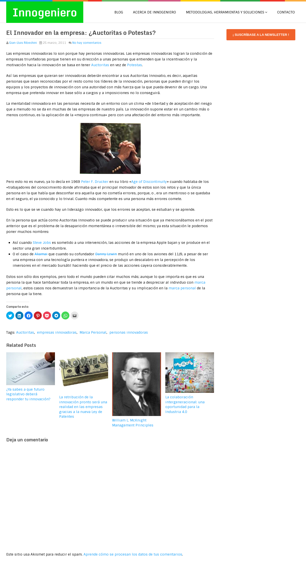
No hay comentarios (86, 43)
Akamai (41, 254)
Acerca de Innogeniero (154, 12)
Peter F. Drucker (94, 181)
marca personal (182, 288)
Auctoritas (100, 65)
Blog (118, 12)
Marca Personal (93, 332)
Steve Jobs (42, 242)
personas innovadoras (128, 332)
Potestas (134, 65)
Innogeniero (44, 12)
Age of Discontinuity (149, 181)
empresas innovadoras (57, 332)
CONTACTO (286, 12)
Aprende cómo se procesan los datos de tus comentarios (133, 554)
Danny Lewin (106, 254)
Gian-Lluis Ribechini (23, 43)
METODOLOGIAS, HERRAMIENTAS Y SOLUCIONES (225, 12)
